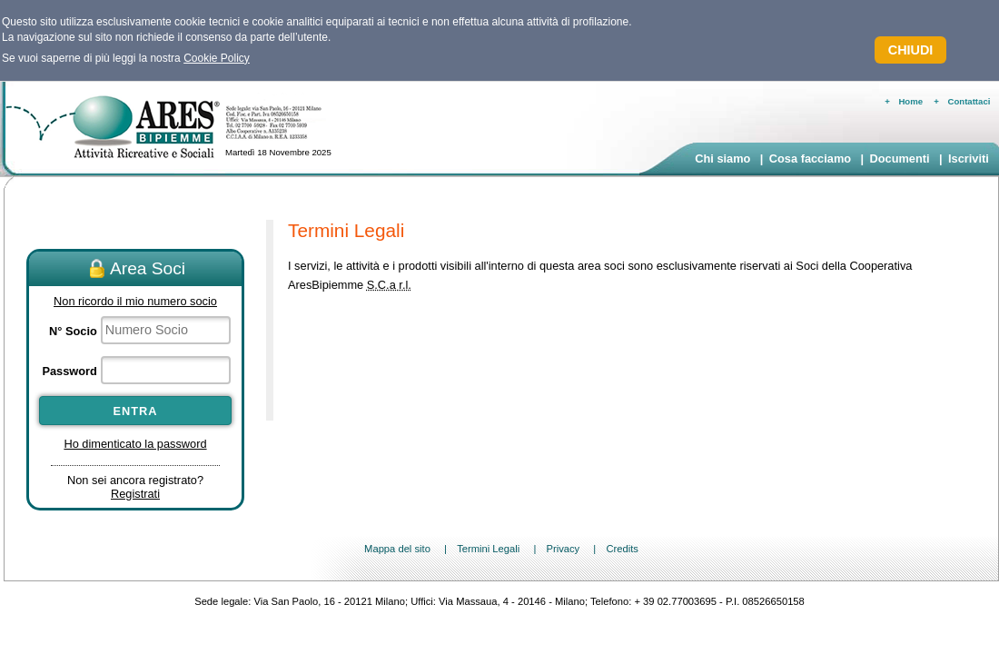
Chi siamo (722, 158)
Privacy (562, 548)
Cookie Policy (216, 58)
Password (69, 371)
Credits (622, 548)
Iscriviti (968, 158)
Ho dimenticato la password (135, 444)
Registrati (135, 493)
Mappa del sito (397, 548)
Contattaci (969, 101)
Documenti (899, 158)
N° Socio (73, 331)
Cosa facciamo (810, 158)
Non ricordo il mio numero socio (135, 301)
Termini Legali (488, 548)
